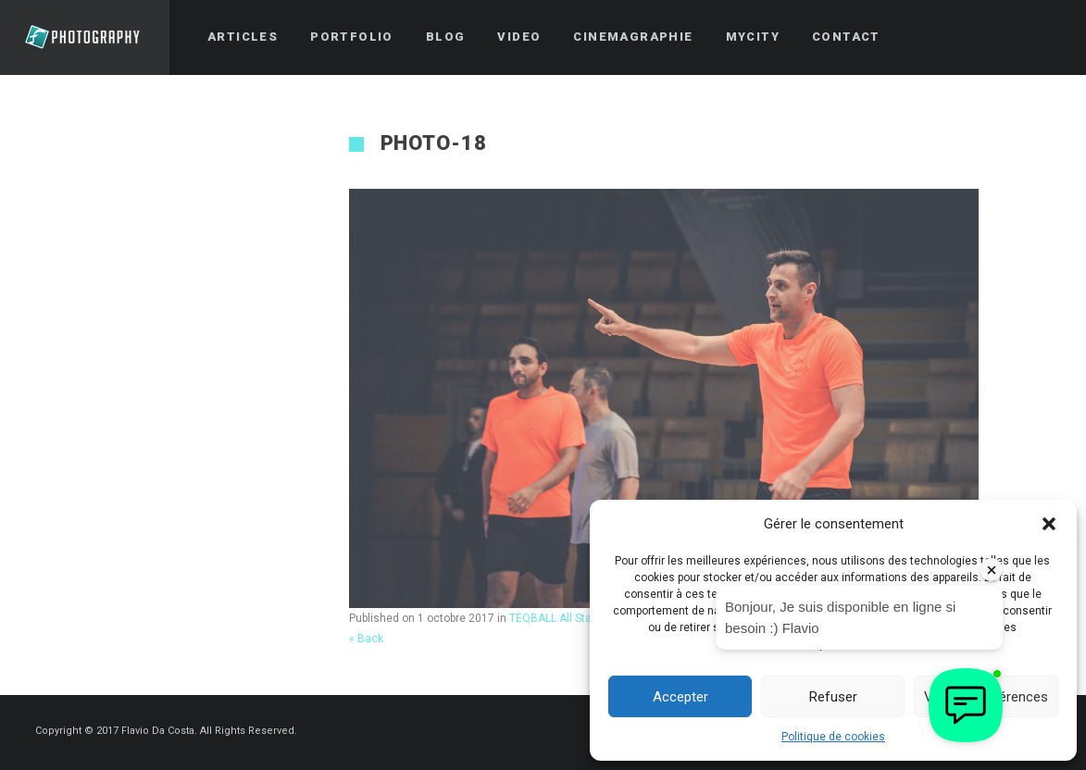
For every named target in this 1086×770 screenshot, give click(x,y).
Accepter (680, 697)
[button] (1049, 524)
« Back (366, 638)
